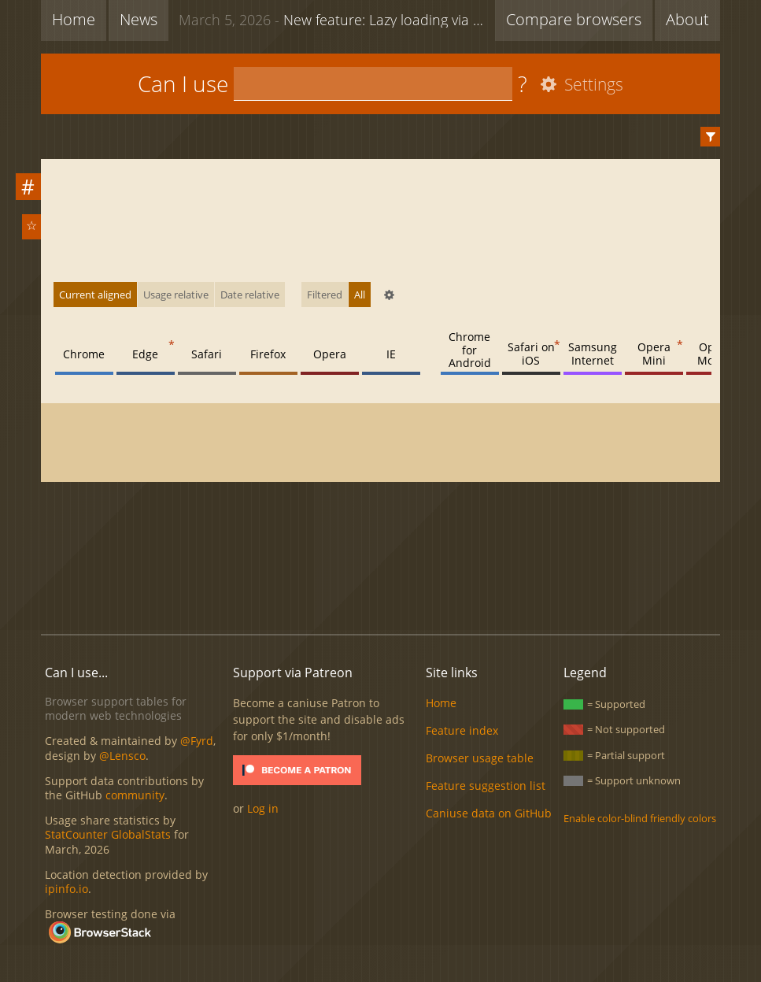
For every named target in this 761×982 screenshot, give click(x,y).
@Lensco (122, 755)
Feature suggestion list (485, 785)
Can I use (183, 83)
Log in (263, 808)
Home (73, 19)
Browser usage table (480, 757)
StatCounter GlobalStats (108, 834)
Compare (573, 19)
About (687, 19)
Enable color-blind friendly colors (639, 818)
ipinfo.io (66, 888)
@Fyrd (196, 740)
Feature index (462, 730)
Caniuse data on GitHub (489, 813)
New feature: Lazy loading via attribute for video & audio (337, 19)
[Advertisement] (380, 568)
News (138, 19)
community (134, 794)
